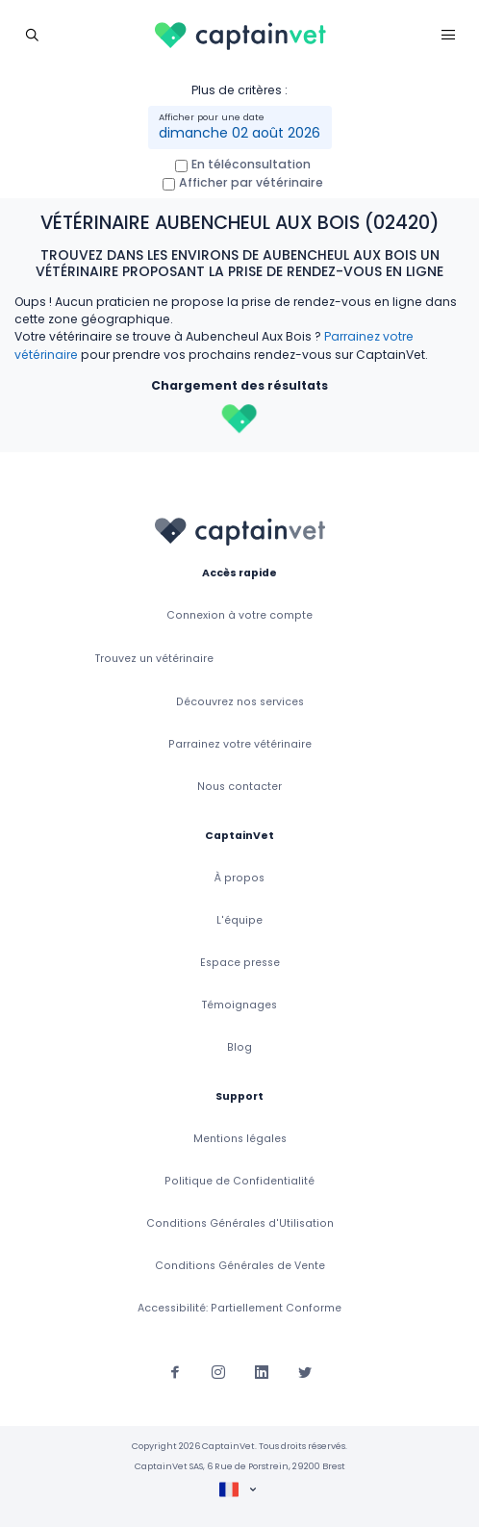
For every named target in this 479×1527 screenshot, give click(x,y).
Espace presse (240, 962)
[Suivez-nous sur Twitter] (305, 1371)
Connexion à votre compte (239, 615)
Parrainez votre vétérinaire (240, 744)
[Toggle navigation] (31, 34)
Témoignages (239, 1005)
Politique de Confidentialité (239, 1181)
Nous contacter (239, 786)
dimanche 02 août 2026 (239, 132)
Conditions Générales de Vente (240, 1266)
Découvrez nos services (240, 702)
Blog (239, 1047)
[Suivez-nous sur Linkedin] (261, 1371)
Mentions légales (240, 1139)
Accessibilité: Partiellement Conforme (239, 1308)
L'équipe (239, 920)
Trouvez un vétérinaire (154, 658)
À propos (239, 878)
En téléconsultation (251, 164)
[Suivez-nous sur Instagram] (218, 1371)
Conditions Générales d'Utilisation (240, 1223)
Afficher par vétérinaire (251, 182)
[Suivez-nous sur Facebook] (175, 1371)
